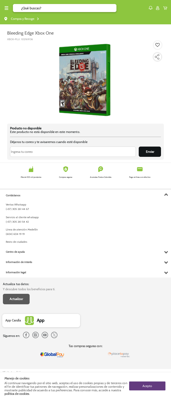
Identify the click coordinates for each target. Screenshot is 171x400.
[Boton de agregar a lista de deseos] (157, 45)
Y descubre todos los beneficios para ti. (29, 289)
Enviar (150, 152)
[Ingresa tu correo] (73, 152)
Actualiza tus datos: (16, 284)
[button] (150, 7)
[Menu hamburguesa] (6, 8)
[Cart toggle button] (166, 8)
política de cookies (16, 394)
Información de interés (19, 262)
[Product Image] (85, 80)
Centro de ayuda (15, 251)
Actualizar (16, 299)
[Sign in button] (157, 8)
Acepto (147, 386)
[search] (68, 8)
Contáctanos (13, 195)
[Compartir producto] (157, 57)
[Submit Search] (17, 8)
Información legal (16, 272)
